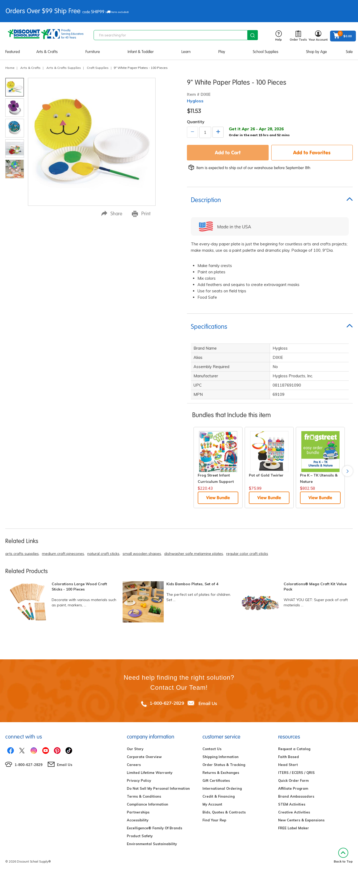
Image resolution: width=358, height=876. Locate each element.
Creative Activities (294, 812)
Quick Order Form (293, 780)
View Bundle (218, 497)
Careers (134, 765)
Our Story (135, 749)
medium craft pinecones (63, 553)
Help (278, 36)
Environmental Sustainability (152, 844)
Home (9, 68)
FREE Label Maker (293, 828)
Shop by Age (316, 51)
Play (221, 51)
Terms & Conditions (144, 796)
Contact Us (211, 749)
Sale (349, 51)
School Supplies (265, 51)
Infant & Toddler (141, 51)
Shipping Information (220, 757)
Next (347, 471)
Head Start (288, 765)
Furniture (92, 51)
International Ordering (222, 788)
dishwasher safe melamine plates (193, 553)
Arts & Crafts (47, 51)
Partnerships (138, 812)
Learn (186, 51)
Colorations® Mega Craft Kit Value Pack (315, 587)
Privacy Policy (139, 780)
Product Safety (140, 836)
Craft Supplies (98, 68)
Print (141, 214)
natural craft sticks (103, 553)
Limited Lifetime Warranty (149, 772)
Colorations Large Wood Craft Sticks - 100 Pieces (79, 587)
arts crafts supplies (22, 553)
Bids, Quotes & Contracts (224, 812)
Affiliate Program (293, 788)
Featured (12, 51)
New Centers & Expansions (301, 820)
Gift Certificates (216, 780)
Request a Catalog (294, 749)
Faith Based (288, 757)
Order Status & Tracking (223, 765)
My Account (212, 804)
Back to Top (343, 855)
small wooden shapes (142, 553)
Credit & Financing (218, 796)
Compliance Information (147, 804)
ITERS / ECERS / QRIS (296, 772)
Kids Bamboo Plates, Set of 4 (192, 584)
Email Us (208, 703)
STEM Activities (291, 804)
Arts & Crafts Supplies (63, 68)
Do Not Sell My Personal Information (158, 788)
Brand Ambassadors (296, 796)
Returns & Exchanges (220, 772)
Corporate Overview (144, 757)
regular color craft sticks (247, 553)
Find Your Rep (214, 820)
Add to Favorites (312, 152)
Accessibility (137, 820)
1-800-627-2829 (166, 703)
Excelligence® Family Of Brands (154, 828)
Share (111, 214)
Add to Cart (228, 152)
